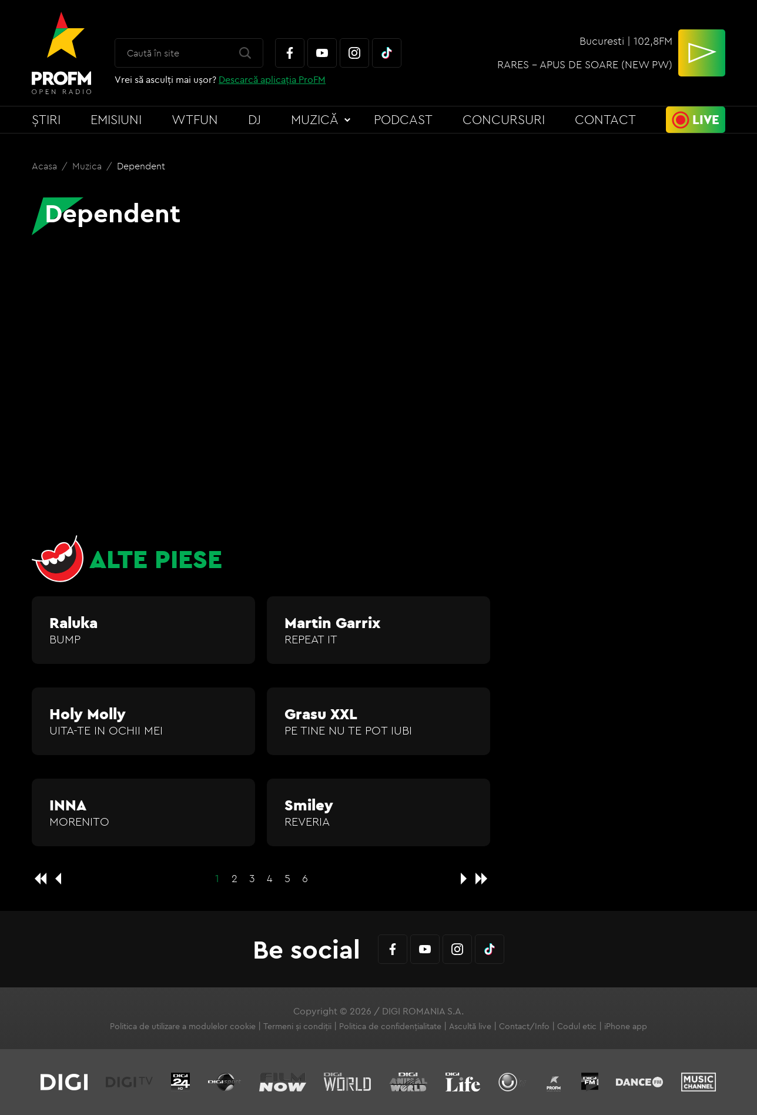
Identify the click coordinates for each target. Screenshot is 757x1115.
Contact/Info (524, 1026)
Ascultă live (470, 1026)
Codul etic (577, 1026)
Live (705, 119)
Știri (46, 119)
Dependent (141, 166)
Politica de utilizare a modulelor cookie (183, 1026)
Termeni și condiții (297, 1026)
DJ (254, 119)
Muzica (88, 166)
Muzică (315, 119)
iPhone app (625, 1026)
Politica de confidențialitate (390, 1026)
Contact (605, 119)
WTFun (195, 119)
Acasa (45, 166)
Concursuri (504, 119)
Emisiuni (116, 119)
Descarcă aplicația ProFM (272, 79)
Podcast (403, 119)
